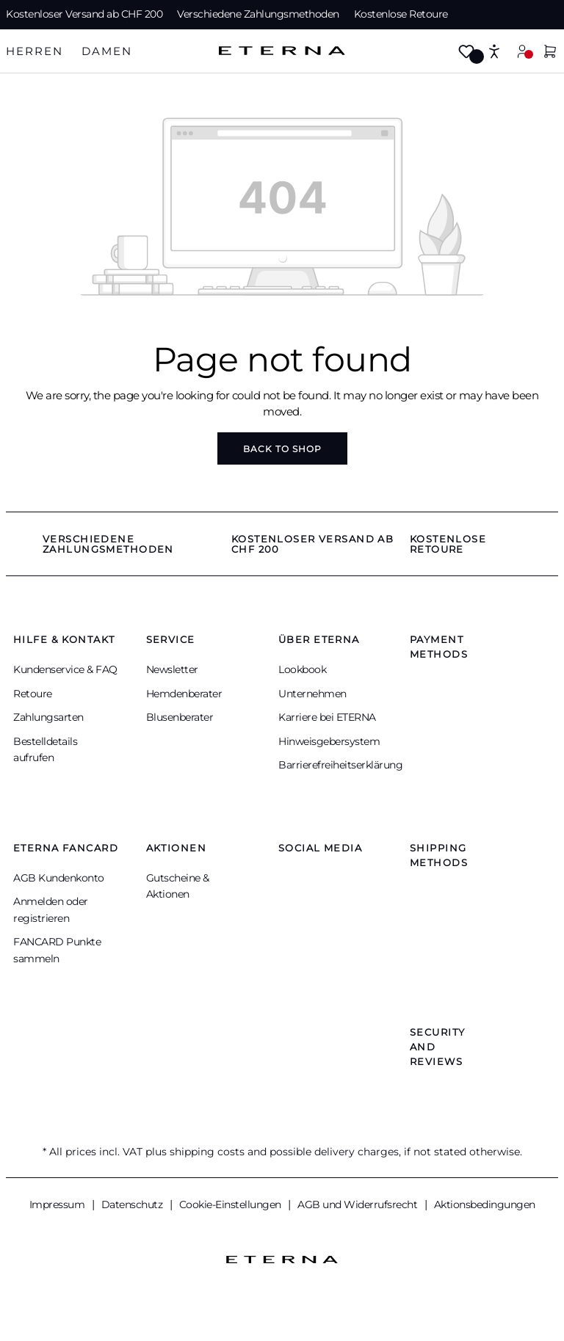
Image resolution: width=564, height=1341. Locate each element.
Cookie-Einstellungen (231, 1204)
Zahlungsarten (48, 717)
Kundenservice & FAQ (65, 669)
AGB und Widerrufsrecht (358, 1204)
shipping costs (207, 1151)
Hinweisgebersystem (329, 741)
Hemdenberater (184, 693)
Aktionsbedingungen (484, 1204)
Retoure (32, 693)
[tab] (34, 51)
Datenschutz (133, 1204)
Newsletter (172, 669)
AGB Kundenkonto (58, 877)
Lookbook (302, 669)
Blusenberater (180, 717)
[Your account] (522, 51)
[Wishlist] (466, 52)
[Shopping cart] (550, 52)
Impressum (58, 1204)
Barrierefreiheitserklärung (340, 764)
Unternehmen (312, 693)
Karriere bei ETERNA (327, 717)
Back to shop (282, 448)
